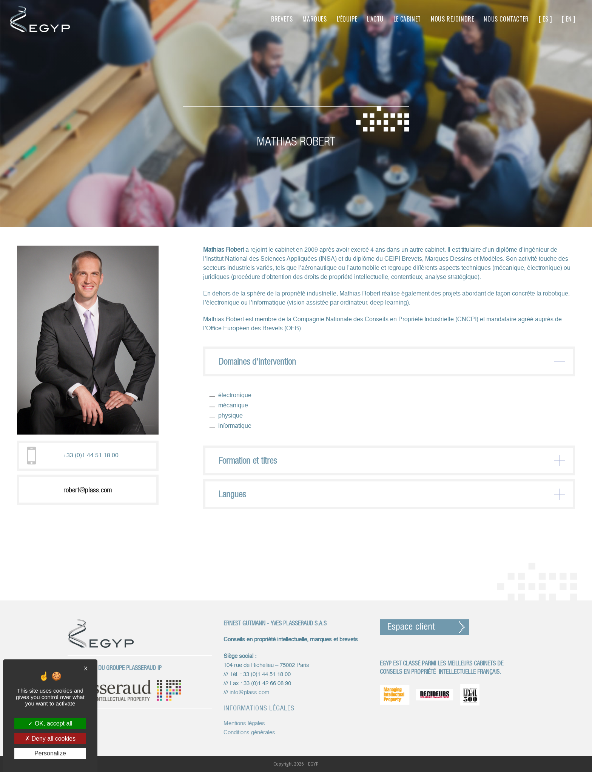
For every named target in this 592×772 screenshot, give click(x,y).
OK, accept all (50, 723)
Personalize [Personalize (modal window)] (50, 753)
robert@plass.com (87, 490)
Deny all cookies (50, 738)
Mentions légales (244, 723)
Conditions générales (249, 732)
